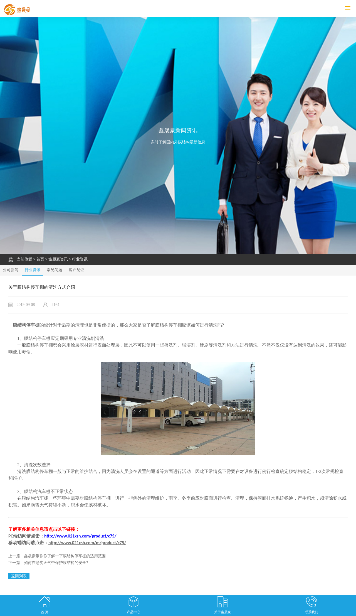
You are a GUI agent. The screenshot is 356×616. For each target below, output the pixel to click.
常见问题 (54, 270)
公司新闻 (10, 270)
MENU (350, 8)
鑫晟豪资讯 (58, 259)
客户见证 (76, 270)
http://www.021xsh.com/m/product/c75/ (87, 542)
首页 (40, 259)
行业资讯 (80, 259)
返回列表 (19, 576)
